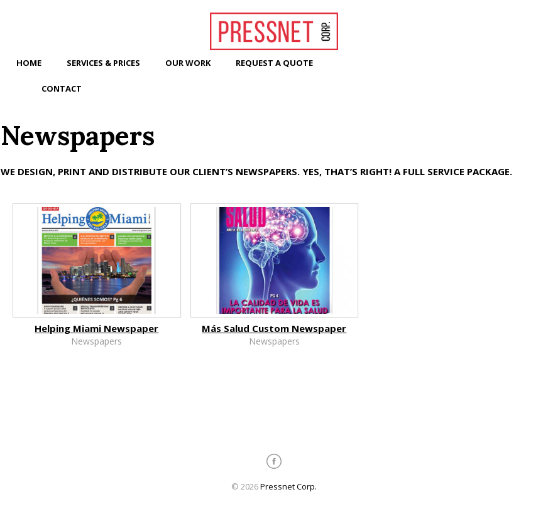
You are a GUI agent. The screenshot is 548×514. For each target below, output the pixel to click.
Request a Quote (274, 62)
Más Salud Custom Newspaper (274, 328)
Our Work (188, 62)
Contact (61, 88)
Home (28, 62)
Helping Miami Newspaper (96, 328)
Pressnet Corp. (288, 486)
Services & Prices (103, 62)
